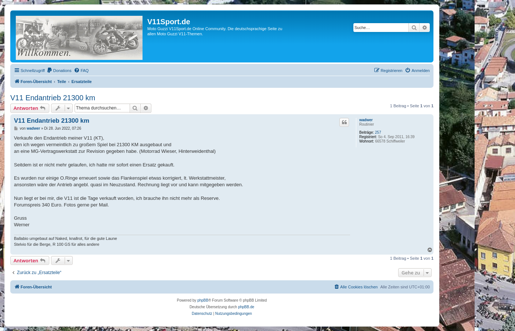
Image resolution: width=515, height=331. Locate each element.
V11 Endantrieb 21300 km (52, 98)
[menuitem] (59, 70)
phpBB (202, 300)
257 (378, 132)
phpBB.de (246, 307)
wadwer (366, 120)
